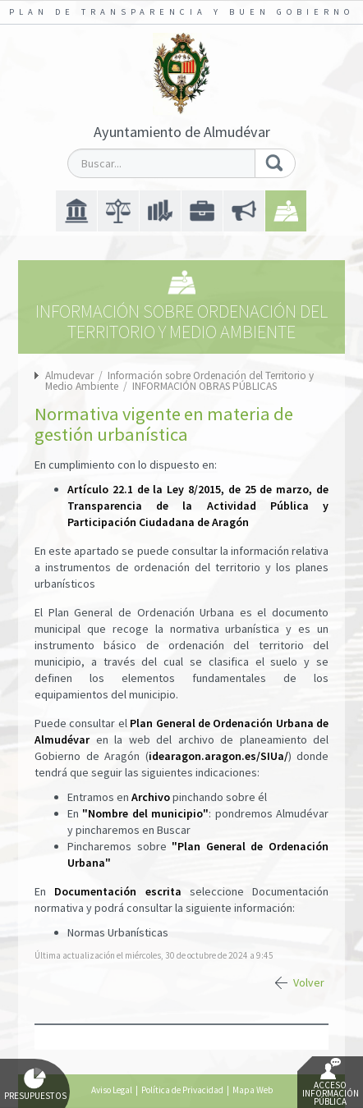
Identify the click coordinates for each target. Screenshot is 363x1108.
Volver (308, 982)
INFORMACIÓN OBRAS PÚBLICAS (204, 386)
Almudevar (69, 375)
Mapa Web (252, 1090)
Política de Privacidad (182, 1090)
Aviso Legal (111, 1090)
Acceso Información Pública (330, 1082)
